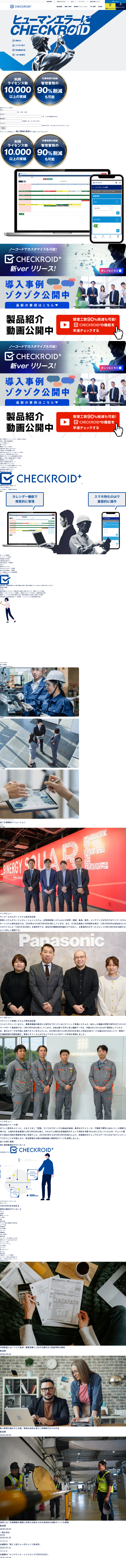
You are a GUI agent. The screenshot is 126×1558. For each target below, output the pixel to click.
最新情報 (49, 1)
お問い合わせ (115, 1)
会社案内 (53, 1549)
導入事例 (93, 6)
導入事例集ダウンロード (66, 1543)
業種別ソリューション (81, 6)
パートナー (82, 1)
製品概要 (59, 6)
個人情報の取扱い (21, 130)
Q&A (72, 1)
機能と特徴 (68, 6)
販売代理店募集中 (45, 1540)
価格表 (100, 6)
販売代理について (95, 1)
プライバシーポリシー (62, 1549)
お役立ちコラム (61, 1)
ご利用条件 (73, 1549)
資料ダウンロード (55, 1543)
